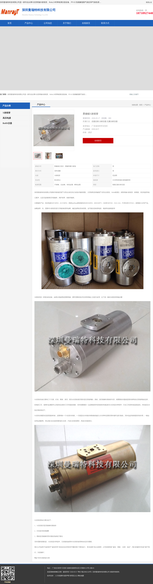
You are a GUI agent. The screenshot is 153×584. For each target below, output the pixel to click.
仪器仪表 (95, 121)
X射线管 (6, 113)
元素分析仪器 (112, 121)
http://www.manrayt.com (42, 558)
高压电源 (7, 118)
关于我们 (67, 23)
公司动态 (48, 23)
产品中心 (29, 23)
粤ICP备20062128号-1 (85, 572)
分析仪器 (102, 121)
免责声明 (66, 576)
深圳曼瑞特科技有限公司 (101, 572)
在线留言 (86, 23)
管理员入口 (73, 576)
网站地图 (81, 576)
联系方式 (105, 23)
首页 (10, 23)
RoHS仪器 (7, 123)
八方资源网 (59, 576)
